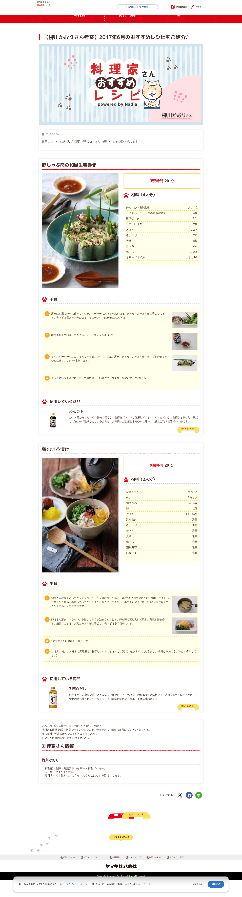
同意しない (197, 884)
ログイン (198, 6)
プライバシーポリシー (88, 873)
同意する (216, 884)
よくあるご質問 (185, 873)
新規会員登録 (174, 6)
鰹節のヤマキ (59, 873)
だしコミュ (53, 7)
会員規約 (115, 873)
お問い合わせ (160, 873)
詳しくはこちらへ (183, 430)
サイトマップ (136, 873)
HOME (46, 19)
